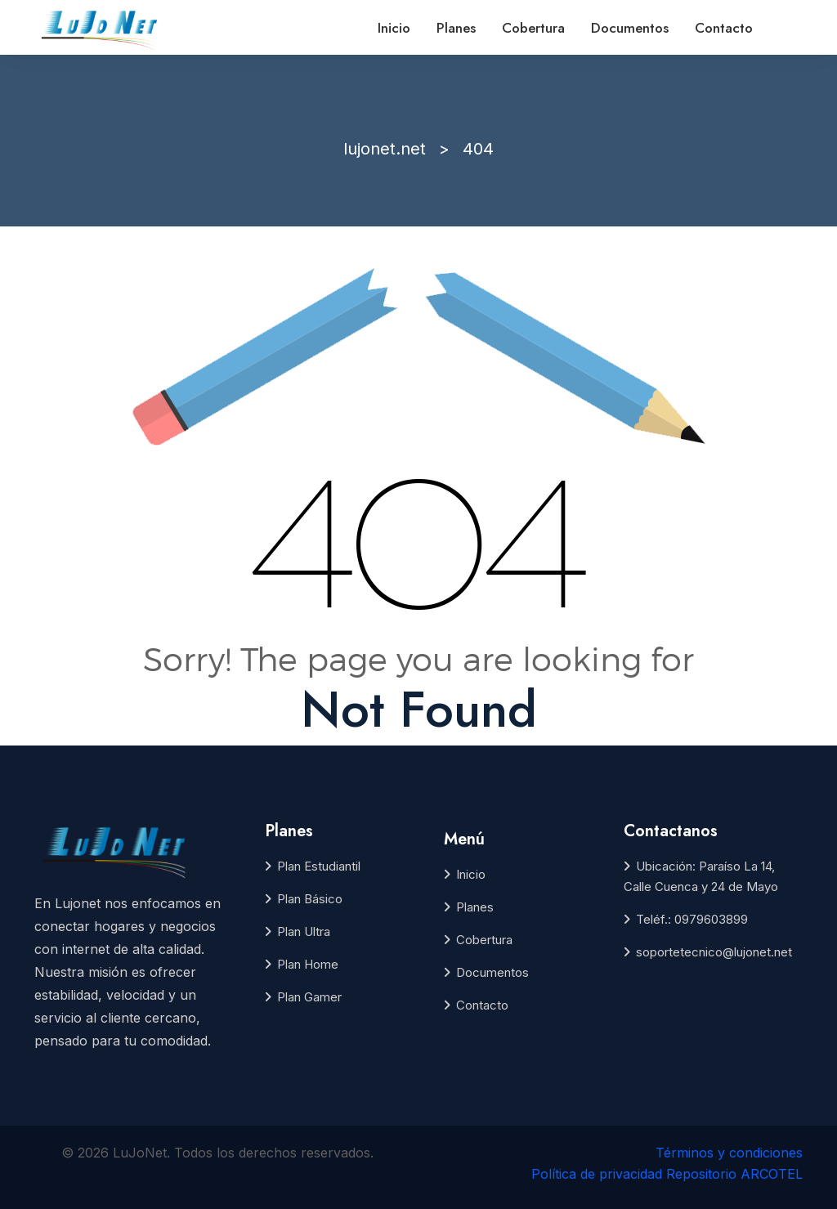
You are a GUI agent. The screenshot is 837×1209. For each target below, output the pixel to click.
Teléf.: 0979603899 (692, 919)
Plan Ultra (303, 931)
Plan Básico (309, 899)
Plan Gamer (309, 997)
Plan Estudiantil (318, 866)
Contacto (724, 28)
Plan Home (307, 964)
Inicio (394, 28)
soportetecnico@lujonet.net (714, 952)
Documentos (630, 28)
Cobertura (533, 28)
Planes (456, 28)
